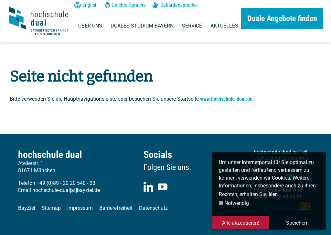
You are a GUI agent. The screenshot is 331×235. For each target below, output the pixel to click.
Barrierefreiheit (116, 208)
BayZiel (26, 208)
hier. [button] (273, 194)
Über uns (90, 26)
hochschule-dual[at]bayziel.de (66, 190)
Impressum (80, 208)
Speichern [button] (297, 223)
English (86, 5)
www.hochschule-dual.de (226, 99)
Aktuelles (224, 26)
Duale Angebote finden (282, 18)
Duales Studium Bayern (142, 26)
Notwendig (234, 203)
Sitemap (51, 208)
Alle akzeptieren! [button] (240, 223)
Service (192, 26)
